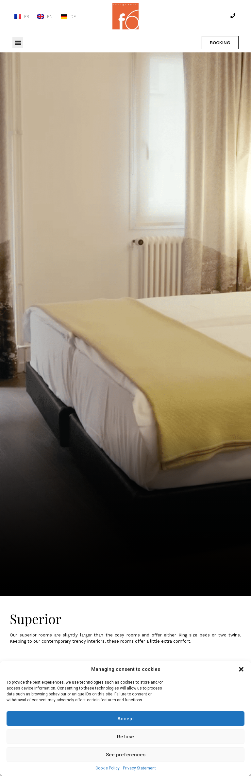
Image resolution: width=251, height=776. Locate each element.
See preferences (125, 755)
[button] (241, 669)
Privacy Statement (139, 768)
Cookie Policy (107, 768)
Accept (125, 719)
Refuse (125, 737)
